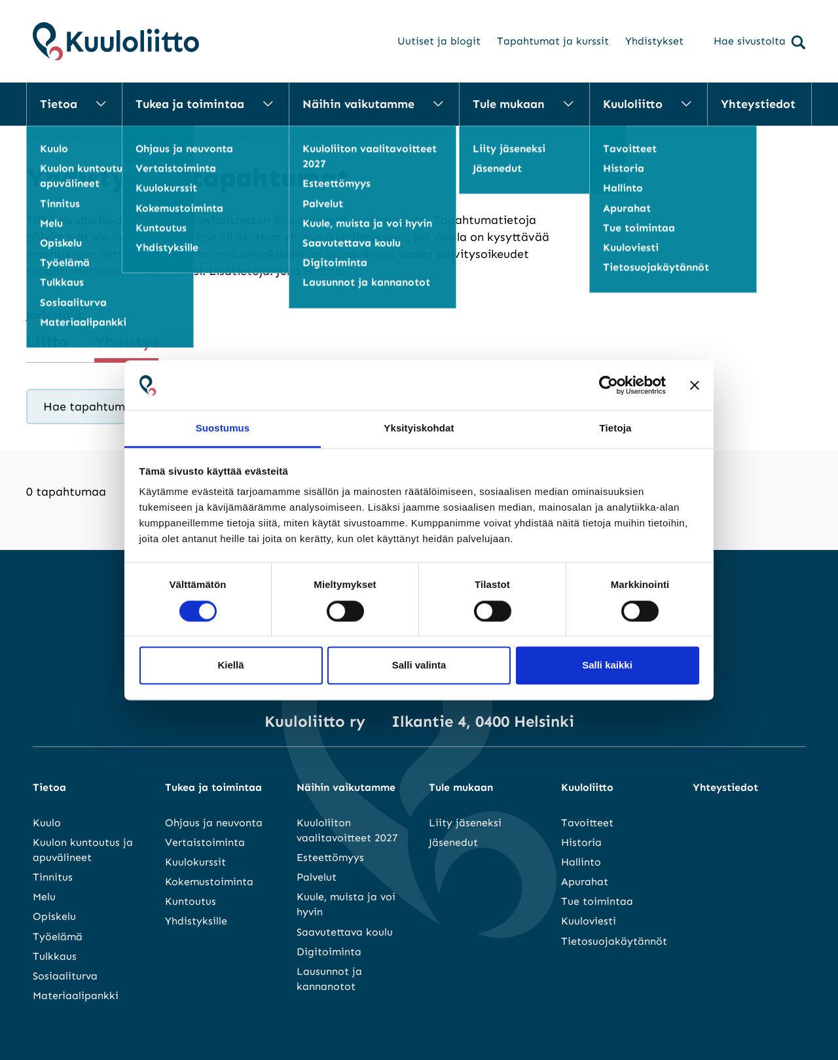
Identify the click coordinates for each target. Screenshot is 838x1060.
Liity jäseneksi (465, 822)
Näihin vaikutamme (358, 104)
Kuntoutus (190, 901)
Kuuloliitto (633, 104)
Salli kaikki (607, 665)
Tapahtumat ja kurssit (553, 41)
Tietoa (58, 104)
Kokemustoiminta (209, 881)
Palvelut (317, 877)
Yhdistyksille (196, 921)
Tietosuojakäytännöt (614, 941)
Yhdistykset (654, 41)
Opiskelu (54, 916)
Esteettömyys (330, 857)
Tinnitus (53, 877)
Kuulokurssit (195, 862)
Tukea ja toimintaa (190, 104)
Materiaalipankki (75, 995)
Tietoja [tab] (616, 428)
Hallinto (581, 862)
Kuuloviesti (588, 921)
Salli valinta (419, 665)
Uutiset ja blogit (439, 41)
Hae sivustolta (759, 42)
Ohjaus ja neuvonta (214, 822)
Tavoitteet (587, 822)
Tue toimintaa (597, 901)
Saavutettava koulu (345, 932)
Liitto (47, 341)
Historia (581, 842)
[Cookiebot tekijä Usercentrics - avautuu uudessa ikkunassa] (608, 385)
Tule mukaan (509, 104)
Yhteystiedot (758, 104)
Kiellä (230, 665)
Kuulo (47, 822)
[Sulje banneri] (694, 385)
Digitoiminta (329, 951)
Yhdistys (126, 341)
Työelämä (57, 936)
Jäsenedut (453, 842)
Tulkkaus (55, 956)
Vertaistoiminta (205, 842)
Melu (44, 896)
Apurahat (584, 881)
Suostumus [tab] (223, 428)
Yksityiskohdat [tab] (419, 428)
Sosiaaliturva (65, 976)
